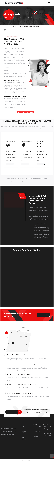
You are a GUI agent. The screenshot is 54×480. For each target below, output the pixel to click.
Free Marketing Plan (43, 314)
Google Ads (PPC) (37, 445)
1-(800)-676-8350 (49, 452)
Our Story (24, 445)
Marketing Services (24, 450)
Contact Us (24, 458)
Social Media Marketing (36, 454)
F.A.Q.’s (23, 455)
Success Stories (25, 447)
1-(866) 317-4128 (48, 454)
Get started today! (32, 432)
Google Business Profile (37, 450)
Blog (22, 453)
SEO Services (36, 447)
